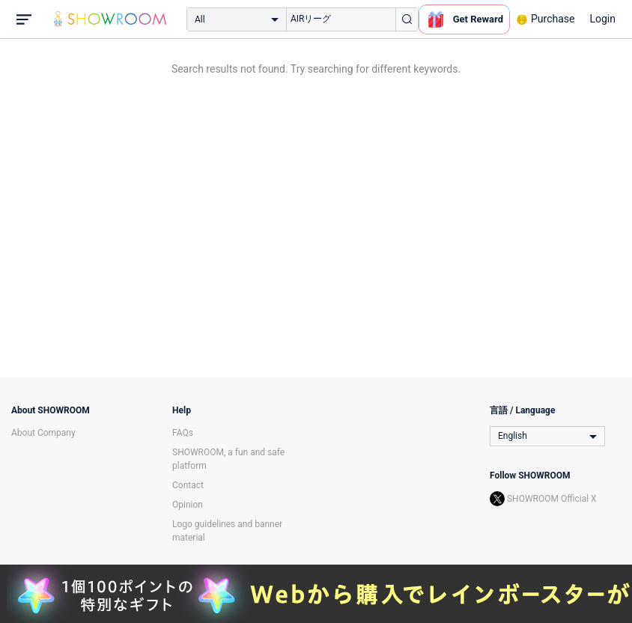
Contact (188, 485)
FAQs (182, 433)
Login (602, 19)
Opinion (187, 504)
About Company (43, 433)
